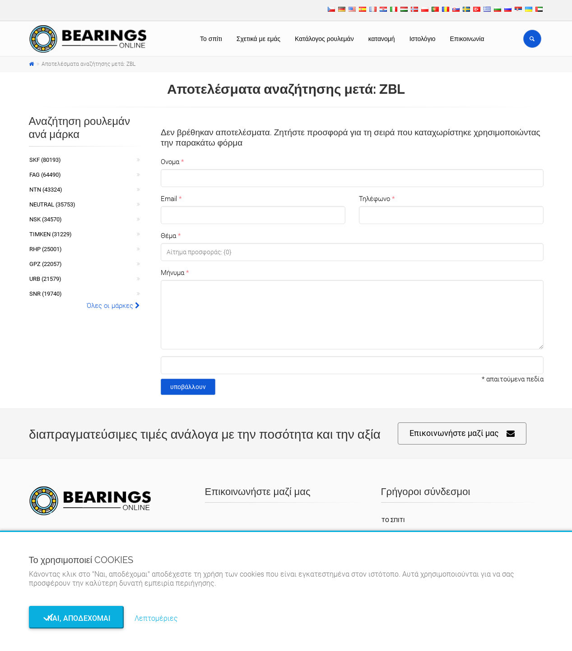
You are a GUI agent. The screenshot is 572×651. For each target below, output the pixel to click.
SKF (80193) (45, 159)
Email (169, 199)
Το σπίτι (211, 38)
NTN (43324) (45, 189)
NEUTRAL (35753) (52, 204)
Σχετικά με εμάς (258, 38)
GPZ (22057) (45, 264)
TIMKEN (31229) (50, 234)
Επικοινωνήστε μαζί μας (462, 433)
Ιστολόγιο (422, 38)
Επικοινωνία (467, 38)
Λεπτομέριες (156, 618)
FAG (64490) (45, 174)
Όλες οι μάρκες (113, 306)
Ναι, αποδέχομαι (76, 618)
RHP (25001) (45, 249)
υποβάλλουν (188, 386)
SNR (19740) (45, 293)
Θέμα (168, 236)
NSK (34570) (45, 219)
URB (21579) (45, 278)
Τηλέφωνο (374, 199)
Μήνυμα (172, 273)
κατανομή (381, 38)
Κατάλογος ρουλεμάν (324, 38)
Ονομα (170, 162)
